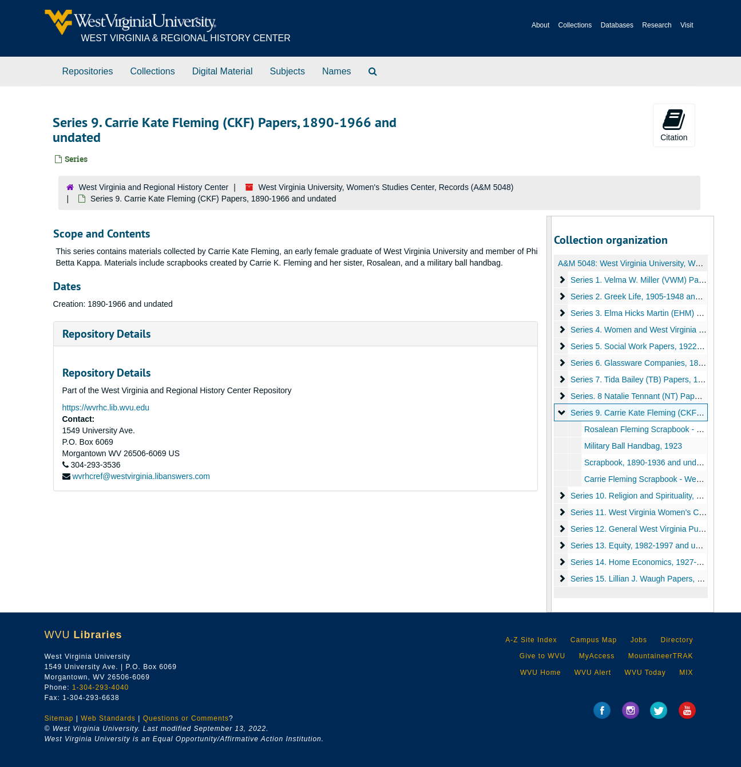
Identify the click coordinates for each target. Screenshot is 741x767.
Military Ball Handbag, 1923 (633, 445)
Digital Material (222, 71)
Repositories (87, 71)
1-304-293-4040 (100, 687)
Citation (673, 125)
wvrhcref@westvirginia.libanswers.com (141, 476)
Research (656, 25)
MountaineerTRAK (661, 656)
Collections (575, 25)
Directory (676, 640)
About (540, 25)
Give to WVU (542, 656)
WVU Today (645, 673)
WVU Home (540, 673)
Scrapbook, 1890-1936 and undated (648, 462)
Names (336, 71)
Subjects (287, 71)
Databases (617, 25)
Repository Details (106, 333)
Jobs (639, 640)
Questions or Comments (186, 718)
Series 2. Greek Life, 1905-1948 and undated (650, 296)
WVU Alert (592, 673)
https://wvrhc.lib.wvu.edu (106, 407)
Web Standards (108, 718)
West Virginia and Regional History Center (154, 187)
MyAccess (597, 656)
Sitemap (59, 718)
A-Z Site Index (531, 640)
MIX (686, 673)
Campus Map (593, 640)
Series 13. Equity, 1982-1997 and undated (645, 545)
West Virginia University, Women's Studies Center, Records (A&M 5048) (386, 187)
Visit (686, 25)
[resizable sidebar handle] (549, 414)
